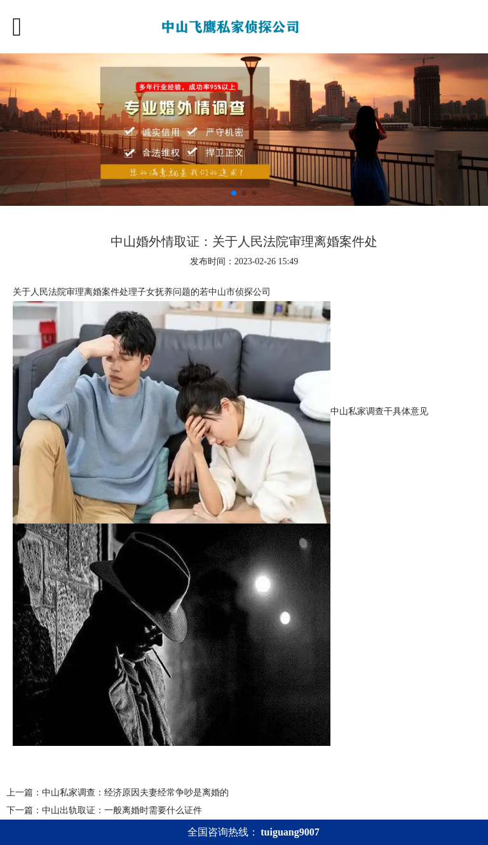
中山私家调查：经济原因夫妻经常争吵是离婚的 (135, 792)
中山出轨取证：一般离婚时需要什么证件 (122, 810)
